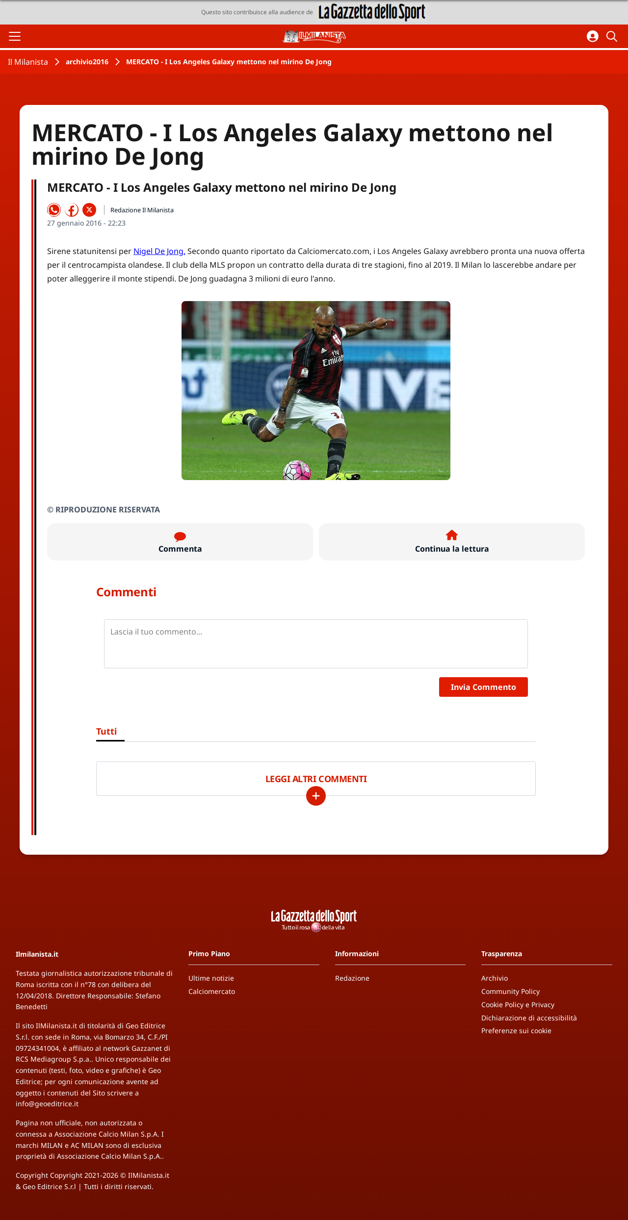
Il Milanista (28, 61)
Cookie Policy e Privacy (517, 1004)
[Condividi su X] (89, 210)
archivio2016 (87, 61)
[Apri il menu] (15, 36)
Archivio (494, 978)
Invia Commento (483, 687)
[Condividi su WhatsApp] (54, 210)
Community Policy (510, 991)
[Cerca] (613, 36)
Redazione (352, 978)
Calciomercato (211, 991)
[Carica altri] (316, 796)
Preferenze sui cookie (516, 1030)
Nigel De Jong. (159, 251)
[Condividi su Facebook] (71, 210)
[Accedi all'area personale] (593, 36)
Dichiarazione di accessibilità (529, 1017)
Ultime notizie (211, 978)
